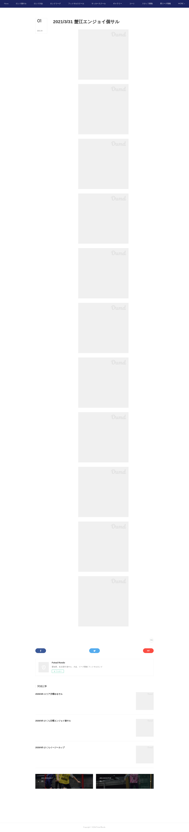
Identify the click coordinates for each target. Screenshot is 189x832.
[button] (15, 4)
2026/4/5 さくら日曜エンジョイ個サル (53, 721)
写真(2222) (56, 632)
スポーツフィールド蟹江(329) (71, 632)
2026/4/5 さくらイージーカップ (50, 747)
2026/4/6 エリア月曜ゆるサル (49, 694)
